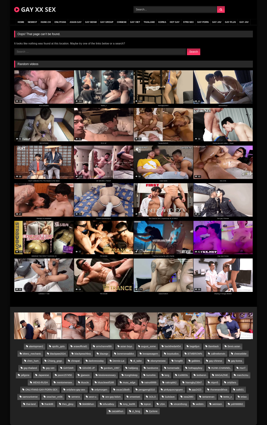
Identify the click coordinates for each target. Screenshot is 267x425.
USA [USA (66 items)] (162, 404)
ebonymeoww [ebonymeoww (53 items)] (158, 360)
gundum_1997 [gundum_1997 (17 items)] (112, 368)
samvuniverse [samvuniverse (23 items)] (30, 396)
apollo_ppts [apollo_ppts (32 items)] (58, 346)
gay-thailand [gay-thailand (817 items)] (30, 368)
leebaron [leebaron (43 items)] (201, 375)
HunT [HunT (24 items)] (243, 368)
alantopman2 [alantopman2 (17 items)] (36, 346)
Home (21, 22)
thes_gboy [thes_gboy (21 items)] (67, 404)
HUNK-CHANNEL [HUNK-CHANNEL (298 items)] (221, 368)
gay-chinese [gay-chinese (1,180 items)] (215, 360)
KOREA (162, 22)
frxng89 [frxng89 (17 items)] (178, 360)
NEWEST (32, 22)
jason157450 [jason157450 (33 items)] (65, 375)
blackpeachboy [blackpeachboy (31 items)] (83, 353)
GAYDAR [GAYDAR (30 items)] (68, 368)
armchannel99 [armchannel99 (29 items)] (104, 346)
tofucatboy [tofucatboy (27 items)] (108, 404)
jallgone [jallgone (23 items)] (25, 375)
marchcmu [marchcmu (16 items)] (242, 375)
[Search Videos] (175, 9)
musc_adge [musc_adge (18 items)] (129, 382)
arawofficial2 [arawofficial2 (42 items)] (80, 346)
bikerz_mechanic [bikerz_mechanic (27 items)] (32, 353)
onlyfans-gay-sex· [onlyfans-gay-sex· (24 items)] (76, 389)
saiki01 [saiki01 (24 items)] (240, 389)
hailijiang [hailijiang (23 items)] (133, 368)
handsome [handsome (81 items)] (152, 368)
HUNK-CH (46, 22)
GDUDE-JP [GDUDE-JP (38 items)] (88, 368)
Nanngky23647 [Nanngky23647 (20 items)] (193, 382)
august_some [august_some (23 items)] (148, 346)
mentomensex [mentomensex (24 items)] (64, 382)
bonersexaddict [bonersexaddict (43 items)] (125, 353)
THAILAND (149, 22)
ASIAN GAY (76, 22)
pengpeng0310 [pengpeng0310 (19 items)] (147, 389)
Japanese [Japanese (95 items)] (43, 375)
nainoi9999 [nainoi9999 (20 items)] (150, 382)
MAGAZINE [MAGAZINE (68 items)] (221, 375)
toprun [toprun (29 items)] (147, 404)
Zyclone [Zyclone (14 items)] (153, 411)
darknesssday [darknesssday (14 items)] (96, 360)
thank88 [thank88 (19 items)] (48, 404)
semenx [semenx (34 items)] (75, 396)
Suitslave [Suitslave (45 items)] (170, 396)
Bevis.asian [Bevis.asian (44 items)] (234, 346)
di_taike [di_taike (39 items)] (137, 360)
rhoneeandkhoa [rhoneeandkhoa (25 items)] (218, 389)
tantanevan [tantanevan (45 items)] (208, 396)
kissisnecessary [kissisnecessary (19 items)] (107, 375)
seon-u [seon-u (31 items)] (92, 396)
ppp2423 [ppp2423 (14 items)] (196, 389)
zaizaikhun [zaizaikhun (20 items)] (117, 411)
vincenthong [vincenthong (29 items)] (180, 404)
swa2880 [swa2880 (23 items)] (188, 396)
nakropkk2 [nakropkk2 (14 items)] (170, 382)
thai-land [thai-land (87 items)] (31, 404)
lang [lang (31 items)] (166, 375)
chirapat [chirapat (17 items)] (75, 360)
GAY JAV (216, 22)
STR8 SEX (188, 22)
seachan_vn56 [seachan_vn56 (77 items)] (54, 396)
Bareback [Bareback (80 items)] (213, 346)
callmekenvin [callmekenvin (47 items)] (218, 353)
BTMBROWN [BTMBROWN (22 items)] (194, 353)
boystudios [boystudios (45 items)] (173, 353)
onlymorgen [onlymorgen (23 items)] (101, 389)
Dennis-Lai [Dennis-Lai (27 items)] (118, 360)
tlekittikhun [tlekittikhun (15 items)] (88, 404)
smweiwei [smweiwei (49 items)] (135, 396)
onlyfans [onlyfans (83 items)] (231, 382)
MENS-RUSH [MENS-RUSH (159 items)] (40, 382)
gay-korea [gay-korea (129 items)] (236, 360)
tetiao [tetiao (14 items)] (244, 396)
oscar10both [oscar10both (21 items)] (123, 389)
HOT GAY (174, 22)
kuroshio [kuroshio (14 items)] (151, 375)
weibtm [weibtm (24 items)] (200, 404)
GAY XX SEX (35, 9)
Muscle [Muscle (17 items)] (85, 382)
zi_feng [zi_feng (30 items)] (136, 411)
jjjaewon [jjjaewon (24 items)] (85, 375)
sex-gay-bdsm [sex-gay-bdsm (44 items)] (113, 396)
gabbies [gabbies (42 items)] (196, 360)
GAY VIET (135, 22)
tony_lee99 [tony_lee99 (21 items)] (129, 404)
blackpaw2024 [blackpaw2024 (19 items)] (58, 353)
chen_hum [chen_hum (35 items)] (33, 360)
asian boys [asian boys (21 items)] (126, 346)
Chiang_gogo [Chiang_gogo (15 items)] (55, 360)
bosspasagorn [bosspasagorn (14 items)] (150, 353)
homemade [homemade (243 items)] (173, 368)
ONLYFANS (60, 22)
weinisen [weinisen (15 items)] (217, 404)
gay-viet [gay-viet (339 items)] (50, 368)
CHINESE (122, 22)
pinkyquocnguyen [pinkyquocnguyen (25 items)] (173, 389)
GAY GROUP (106, 22)
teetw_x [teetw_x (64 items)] (227, 396)
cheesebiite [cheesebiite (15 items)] (240, 353)
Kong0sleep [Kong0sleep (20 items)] (130, 375)
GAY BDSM (91, 22)
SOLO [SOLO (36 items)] (152, 396)
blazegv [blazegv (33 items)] (104, 353)
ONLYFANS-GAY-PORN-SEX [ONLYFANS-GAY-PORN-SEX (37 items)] (41, 389)
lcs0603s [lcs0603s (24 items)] (183, 375)
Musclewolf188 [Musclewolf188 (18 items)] (106, 382)
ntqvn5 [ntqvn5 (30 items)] (214, 382)
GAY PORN (203, 22)
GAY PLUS (230, 22)
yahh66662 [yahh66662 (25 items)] (237, 404)
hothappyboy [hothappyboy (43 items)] (195, 368)
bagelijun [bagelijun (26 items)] (195, 346)
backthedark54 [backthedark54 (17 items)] (173, 346)
